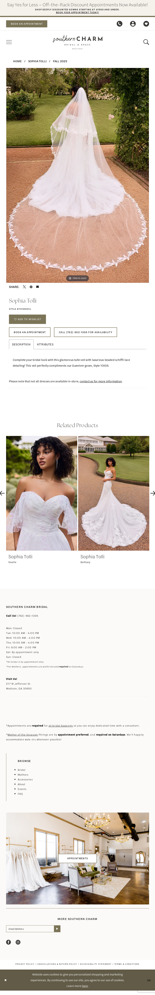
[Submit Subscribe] (62, 933)
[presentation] (41, 497)
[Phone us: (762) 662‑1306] (119, 24)
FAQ (20, 797)
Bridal (22, 773)
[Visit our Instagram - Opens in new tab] (18, 946)
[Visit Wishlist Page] (146, 24)
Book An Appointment (32, 335)
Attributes (45, 348)
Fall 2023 (60, 62)
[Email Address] (36, 933)
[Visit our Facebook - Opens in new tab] (8, 946)
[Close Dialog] (5, 984)
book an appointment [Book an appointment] (29, 24)
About (22, 788)
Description (21, 348)
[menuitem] (29, 24)
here (85, 990)
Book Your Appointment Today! (77, 13)
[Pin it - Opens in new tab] (31, 287)
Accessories (25, 783)
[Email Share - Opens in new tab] (37, 287)
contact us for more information (101, 385)
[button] (133, 24)
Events (22, 793)
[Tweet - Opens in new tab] (24, 287)
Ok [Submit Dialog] (149, 984)
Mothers (23, 778)
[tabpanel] (77, 176)
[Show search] (146, 43)
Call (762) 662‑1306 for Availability (93, 335)
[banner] (77, 43)
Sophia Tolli (37, 62)
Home (17, 62)
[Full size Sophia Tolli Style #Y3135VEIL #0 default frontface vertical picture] (77, 176)
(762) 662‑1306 (27, 619)
